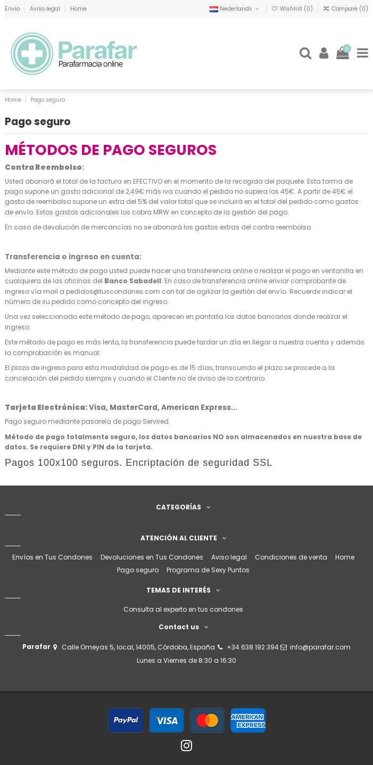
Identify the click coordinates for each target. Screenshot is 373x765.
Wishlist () (292, 9)
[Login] (324, 53)
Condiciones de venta (291, 557)
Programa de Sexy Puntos (208, 569)
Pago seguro (138, 569)
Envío (13, 9)
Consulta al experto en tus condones (183, 609)
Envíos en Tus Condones (52, 557)
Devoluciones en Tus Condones (152, 557)
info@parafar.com (320, 647)
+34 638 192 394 (253, 647)
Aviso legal (46, 9)
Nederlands (235, 9)
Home (78, 9)
